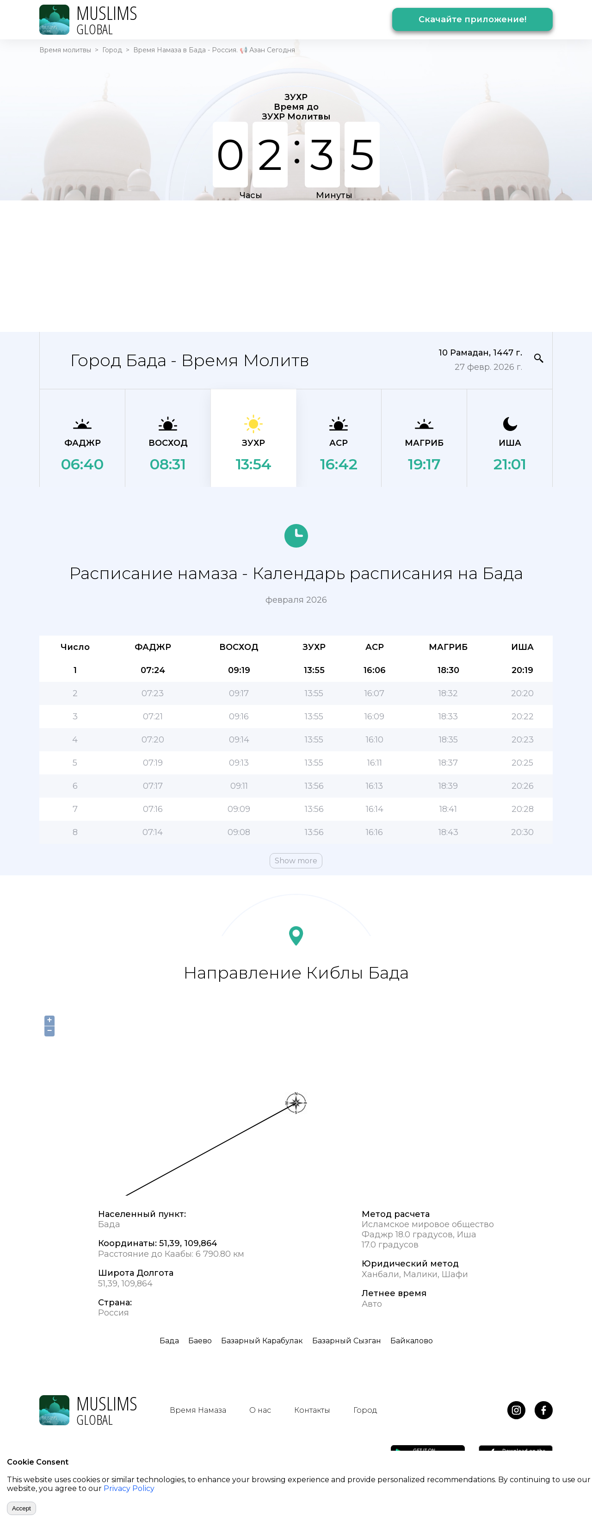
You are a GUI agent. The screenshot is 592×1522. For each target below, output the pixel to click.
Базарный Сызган (346, 1340)
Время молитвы (65, 50)
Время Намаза (198, 1410)
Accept (21, 1508)
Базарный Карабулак (262, 1340)
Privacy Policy (129, 1488)
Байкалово (411, 1340)
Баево (200, 1340)
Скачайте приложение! (472, 19)
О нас (260, 1410)
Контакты (312, 1410)
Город (112, 50)
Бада (169, 1340)
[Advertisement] (296, 265)
